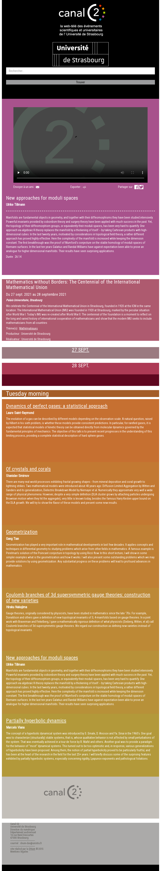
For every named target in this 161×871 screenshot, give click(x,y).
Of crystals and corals (28, 469)
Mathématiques (28, 328)
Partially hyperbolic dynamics (36, 721)
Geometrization (22, 532)
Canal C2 (14, 824)
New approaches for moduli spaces (42, 658)
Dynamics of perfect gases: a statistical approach (57, 406)
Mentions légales (19, 851)
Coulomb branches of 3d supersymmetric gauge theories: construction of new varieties (78, 597)
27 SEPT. (80, 350)
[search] (80, 70)
